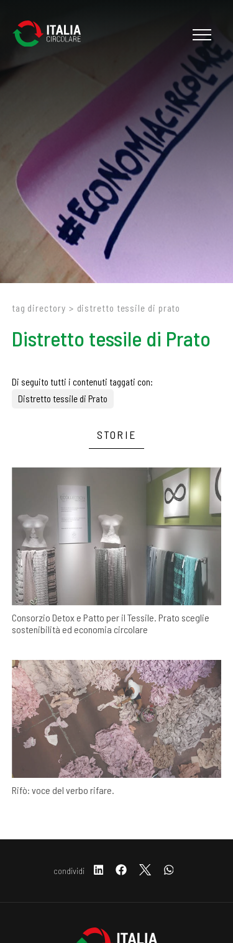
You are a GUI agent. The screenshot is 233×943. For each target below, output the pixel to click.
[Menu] (200, 34)
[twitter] (145, 870)
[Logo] (52, 34)
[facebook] (121, 870)
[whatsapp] (169, 870)
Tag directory (39, 308)
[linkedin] (99, 870)
